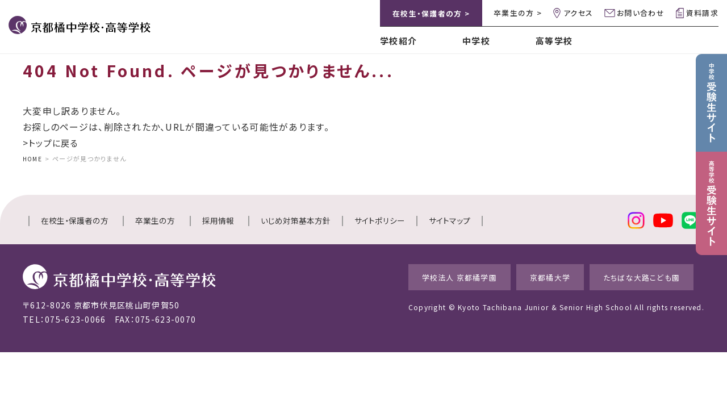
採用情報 (218, 220)
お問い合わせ (641, 12)
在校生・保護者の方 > (431, 13)
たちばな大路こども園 (643, 276)
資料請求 (702, 12)
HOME (33, 158)
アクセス (578, 12)
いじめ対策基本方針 (296, 220)
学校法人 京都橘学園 (436, 276)
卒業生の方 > (518, 12)
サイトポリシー (379, 220)
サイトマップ (449, 220)
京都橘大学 (539, 276)
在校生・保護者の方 (74, 220)
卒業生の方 (155, 220)
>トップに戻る (52, 142)
